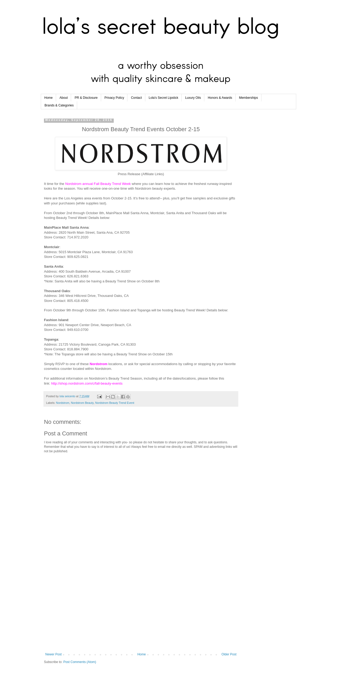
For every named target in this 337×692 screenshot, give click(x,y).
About (64, 98)
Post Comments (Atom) (79, 662)
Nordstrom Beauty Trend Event (114, 402)
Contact (136, 98)
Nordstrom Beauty (82, 402)
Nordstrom (62, 402)
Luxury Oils (193, 98)
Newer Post (53, 654)
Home (48, 98)
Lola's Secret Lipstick (163, 98)
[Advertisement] (141, 609)
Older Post (228, 654)
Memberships (248, 98)
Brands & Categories (59, 105)
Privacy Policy (114, 98)
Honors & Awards (220, 98)
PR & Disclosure (86, 98)
